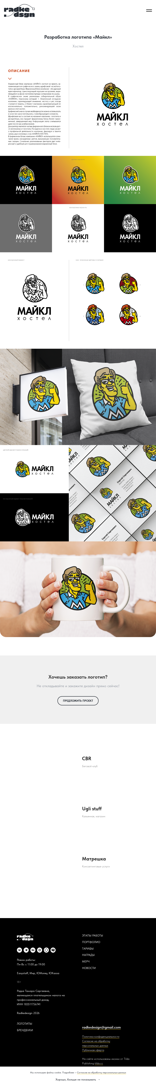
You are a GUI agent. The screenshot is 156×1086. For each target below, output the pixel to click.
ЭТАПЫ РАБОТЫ (92, 935)
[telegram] (26, 950)
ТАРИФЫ (88, 948)
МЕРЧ (86, 961)
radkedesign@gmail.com (101, 1027)
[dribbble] (39, 950)
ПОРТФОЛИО (91, 942)
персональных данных (95, 1045)
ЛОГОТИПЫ (24, 1023)
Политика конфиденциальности (100, 1036)
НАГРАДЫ (88, 955)
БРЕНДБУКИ (25, 1030)
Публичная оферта (93, 1050)
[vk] (19, 950)
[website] (46, 950)
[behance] (32, 950)
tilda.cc (99, 1063)
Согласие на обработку (96, 1041)
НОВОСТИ (89, 968)
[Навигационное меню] (149, 10)
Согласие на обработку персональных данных (101, 1072)
